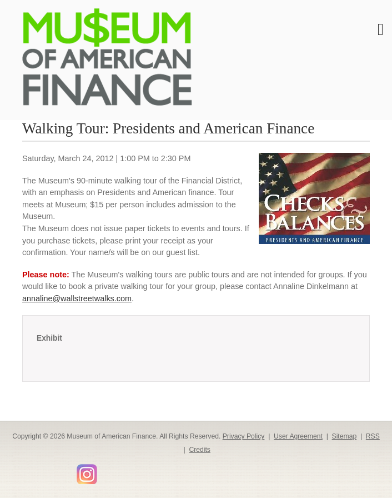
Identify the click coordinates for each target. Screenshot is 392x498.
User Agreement (298, 436)
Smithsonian (122, 470)
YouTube (67, 470)
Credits (199, 450)
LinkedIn (51, 470)
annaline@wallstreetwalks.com (77, 298)
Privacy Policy (244, 436)
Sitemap (344, 436)
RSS (373, 436)
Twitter (35, 470)
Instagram (87, 474)
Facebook (19, 470)
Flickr (106, 470)
